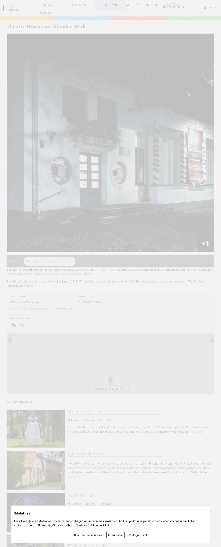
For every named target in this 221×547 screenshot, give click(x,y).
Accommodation (141, 5)
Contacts (48, 13)
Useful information (172, 5)
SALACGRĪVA (83, 16)
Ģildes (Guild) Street (87, 453)
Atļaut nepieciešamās (87, 535)
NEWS (48, 5)
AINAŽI (27, 16)
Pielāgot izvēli (138, 535)
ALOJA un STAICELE (193, 16)
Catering (110, 5)
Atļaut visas (115, 535)
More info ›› (197, 432)
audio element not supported (49, 261)
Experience (79, 5)
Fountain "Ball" (83, 495)
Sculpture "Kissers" (86, 411)
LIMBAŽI (138, 16)
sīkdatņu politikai (97, 525)
